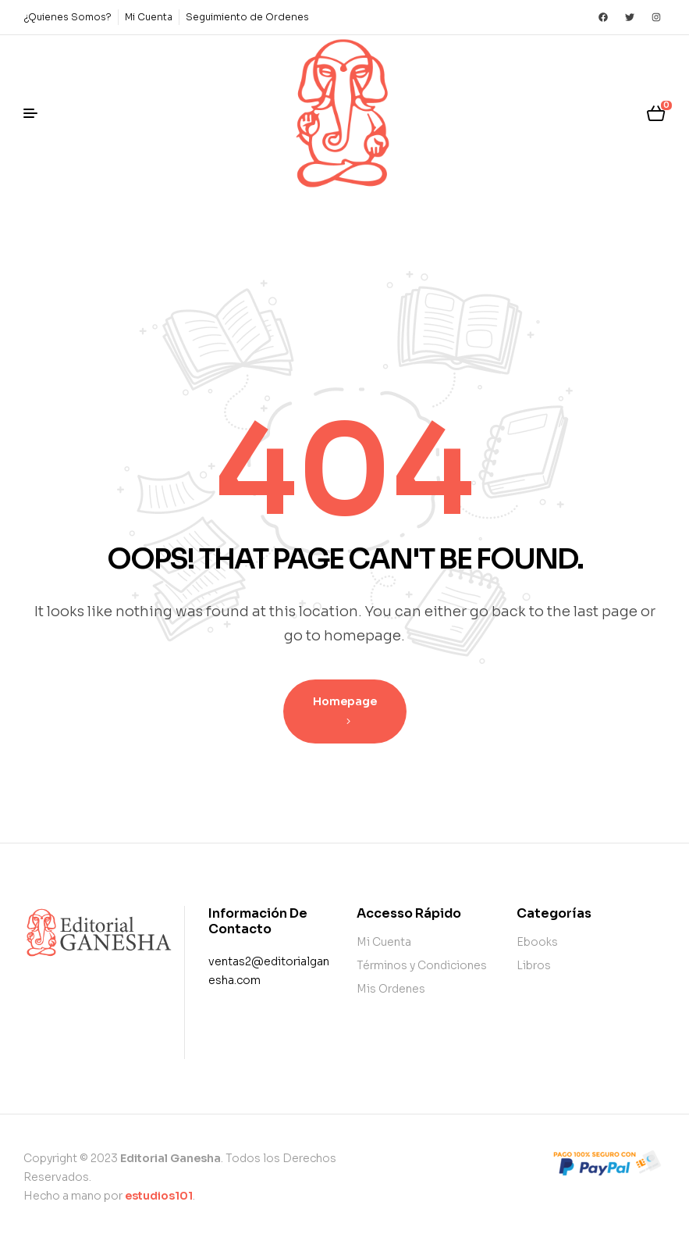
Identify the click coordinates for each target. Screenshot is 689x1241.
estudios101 (159, 1196)
